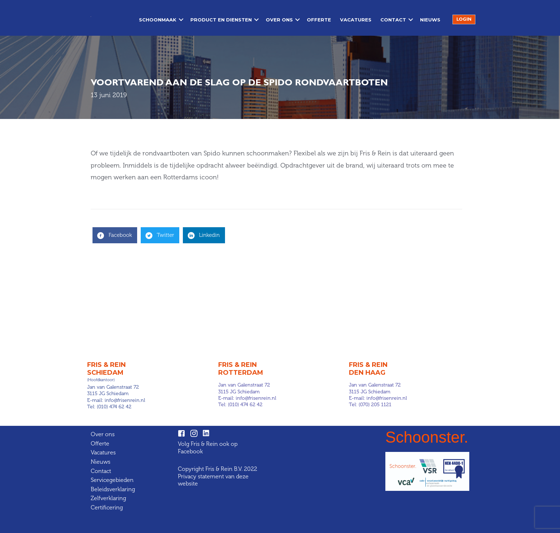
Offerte (319, 20)
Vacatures (355, 20)
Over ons (279, 20)
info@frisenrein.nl (125, 400)
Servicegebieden (112, 480)
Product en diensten (221, 20)
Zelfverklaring (108, 498)
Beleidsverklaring (113, 489)
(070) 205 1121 (375, 405)
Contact (393, 20)
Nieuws (430, 20)
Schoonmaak (157, 20)
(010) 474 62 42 (114, 407)
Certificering (107, 507)
